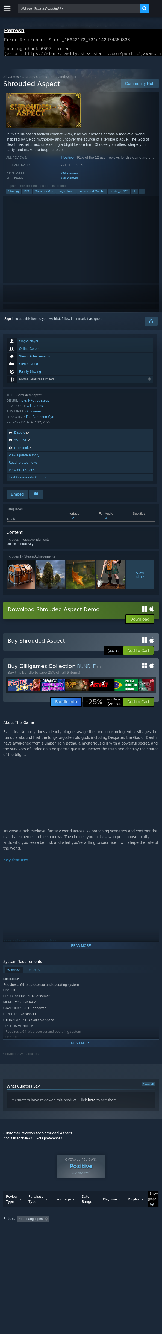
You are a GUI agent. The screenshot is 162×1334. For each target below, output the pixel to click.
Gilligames (69, 176)
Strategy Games (34, 80)
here (92, 1103)
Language (62, 1210)
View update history (24, 458)
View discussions (22, 473)
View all (148, 1087)
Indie (22, 404)
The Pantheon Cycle (41, 420)
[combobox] (79, 8)
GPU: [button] (119, 1237)
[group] (81, 1237)
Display (134, 1210)
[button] (138, 653)
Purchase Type (35, 1210)
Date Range (87, 1210)
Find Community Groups (27, 480)
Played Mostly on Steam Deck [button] (26, 1237)
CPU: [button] (100, 1237)
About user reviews (17, 1141)
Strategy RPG (119, 194)
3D (134, 194)
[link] (103, 705)
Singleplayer (65, 194)
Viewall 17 (140, 578)
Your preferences (49, 1141)
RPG (27, 194)
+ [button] (141, 194)
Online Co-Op (44, 194)
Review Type (11, 1210)
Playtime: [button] (128, 1230)
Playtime (110, 1210)
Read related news (23, 466)
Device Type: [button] (14, 1244)
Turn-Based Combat (91, 194)
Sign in (9, 322)
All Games (11, 80)
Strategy (13, 194)
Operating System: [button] (72, 1237)
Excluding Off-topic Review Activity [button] (86, 1230)
